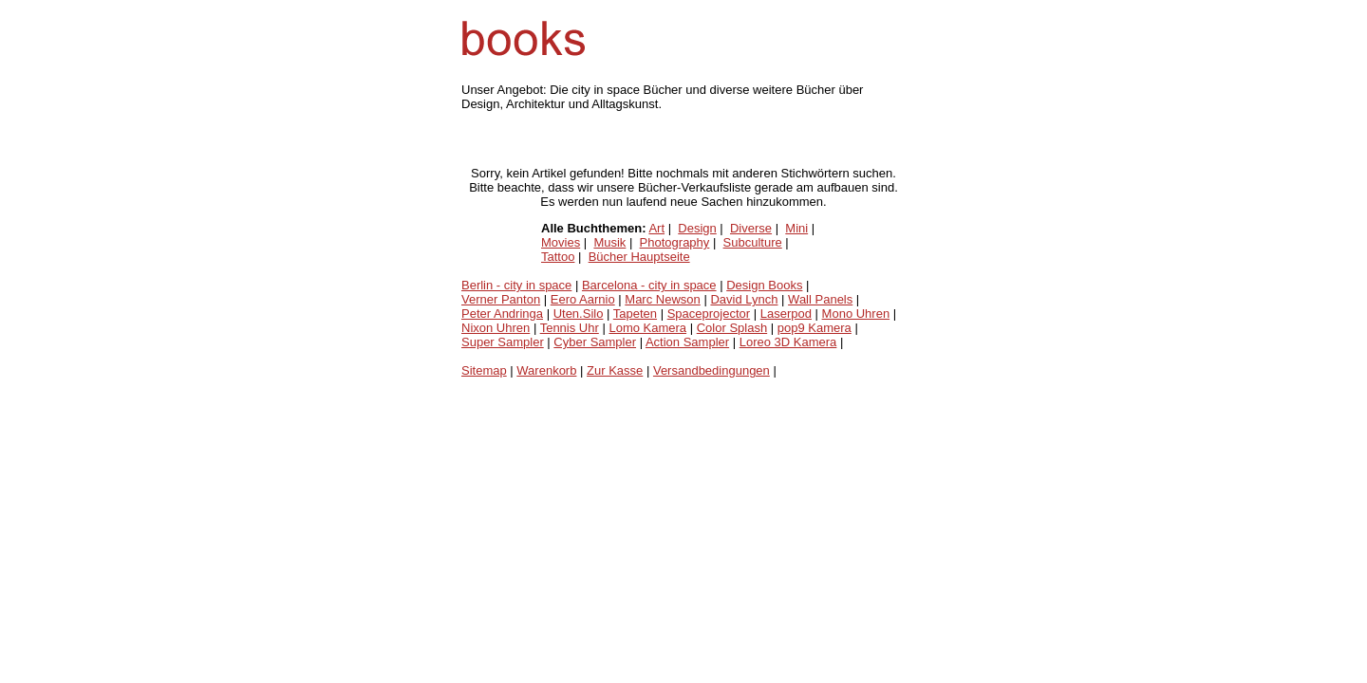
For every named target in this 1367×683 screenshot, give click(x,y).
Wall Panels (820, 299)
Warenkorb (546, 370)
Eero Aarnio (583, 299)
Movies (560, 242)
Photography (675, 242)
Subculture (752, 242)
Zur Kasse (615, 370)
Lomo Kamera (647, 328)
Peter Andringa (502, 313)
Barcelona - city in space (649, 285)
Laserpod (786, 313)
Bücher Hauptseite (639, 256)
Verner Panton (500, 299)
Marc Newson (662, 299)
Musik (609, 242)
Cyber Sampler (594, 342)
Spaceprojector (708, 313)
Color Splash (732, 328)
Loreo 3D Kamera (788, 342)
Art (656, 228)
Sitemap (484, 370)
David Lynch (743, 299)
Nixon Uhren (495, 328)
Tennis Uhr (569, 328)
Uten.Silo (578, 313)
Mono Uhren (856, 313)
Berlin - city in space (516, 285)
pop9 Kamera (814, 328)
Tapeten (635, 313)
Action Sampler (687, 342)
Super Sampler (502, 342)
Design (697, 228)
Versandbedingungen (711, 370)
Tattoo (557, 256)
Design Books (764, 285)
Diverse (751, 228)
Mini (796, 228)
